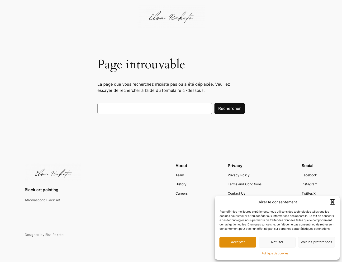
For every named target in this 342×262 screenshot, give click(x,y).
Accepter (238, 242)
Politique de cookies (274, 253)
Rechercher (229, 108)
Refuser (277, 242)
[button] (332, 202)
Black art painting (41, 189)
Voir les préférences (316, 242)
